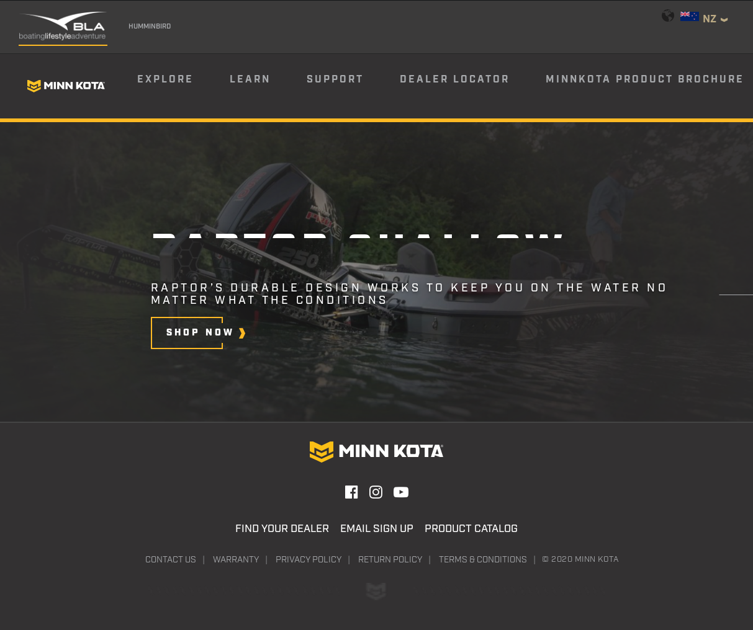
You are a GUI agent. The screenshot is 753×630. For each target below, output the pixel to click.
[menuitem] (182, 86)
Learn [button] (250, 79)
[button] (199, 333)
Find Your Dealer (282, 529)
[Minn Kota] (65, 86)
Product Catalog (471, 529)
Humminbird (150, 26)
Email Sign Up (376, 529)
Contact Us (170, 560)
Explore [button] (165, 79)
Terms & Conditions (483, 560)
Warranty (236, 560)
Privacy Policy (308, 560)
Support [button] (335, 79)
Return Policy (390, 560)
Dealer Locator (455, 79)
